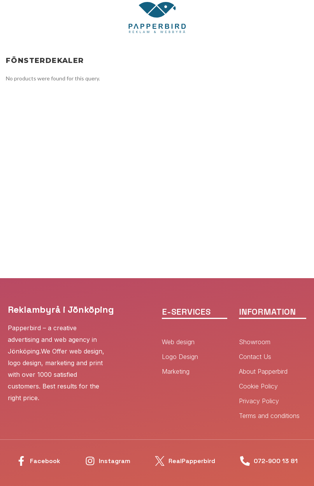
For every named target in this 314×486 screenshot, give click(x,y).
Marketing (175, 371)
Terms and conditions (269, 416)
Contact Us (255, 357)
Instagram (114, 461)
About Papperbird (263, 371)
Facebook (45, 461)
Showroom (254, 342)
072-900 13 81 (276, 461)
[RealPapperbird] (160, 461)
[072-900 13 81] (245, 461)
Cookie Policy (258, 386)
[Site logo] (157, 17)
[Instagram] (90, 461)
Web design (178, 342)
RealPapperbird (191, 461)
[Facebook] (21, 461)
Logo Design (180, 357)
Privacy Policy (259, 401)
